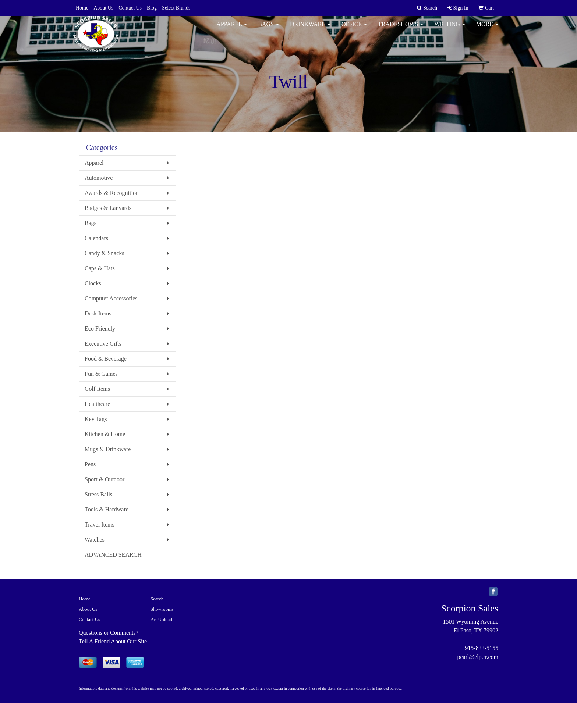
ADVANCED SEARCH (113, 555)
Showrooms (162, 609)
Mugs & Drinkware (108, 449)
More (487, 29)
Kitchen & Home (105, 434)
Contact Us (130, 8)
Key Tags (96, 419)
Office (354, 29)
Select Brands (176, 8)
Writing (449, 29)
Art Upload (161, 619)
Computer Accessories (111, 298)
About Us (103, 8)
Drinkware (310, 29)
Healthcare (97, 404)
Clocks (93, 283)
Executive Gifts (103, 343)
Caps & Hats (100, 268)
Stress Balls (98, 494)
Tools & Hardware (106, 509)
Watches (95, 539)
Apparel (231, 29)
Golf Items (97, 389)
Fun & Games (101, 374)
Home (82, 8)
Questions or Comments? (108, 632)
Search (157, 599)
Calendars (96, 238)
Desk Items (98, 313)
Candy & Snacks (104, 253)
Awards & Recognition (112, 193)
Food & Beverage (106, 359)
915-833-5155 (481, 648)
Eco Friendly (100, 328)
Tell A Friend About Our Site (113, 641)
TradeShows (400, 29)
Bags (268, 29)
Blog (152, 8)
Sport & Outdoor (104, 479)
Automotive (99, 178)
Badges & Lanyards (108, 208)
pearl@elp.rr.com (477, 657)
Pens (90, 464)
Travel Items (99, 524)
